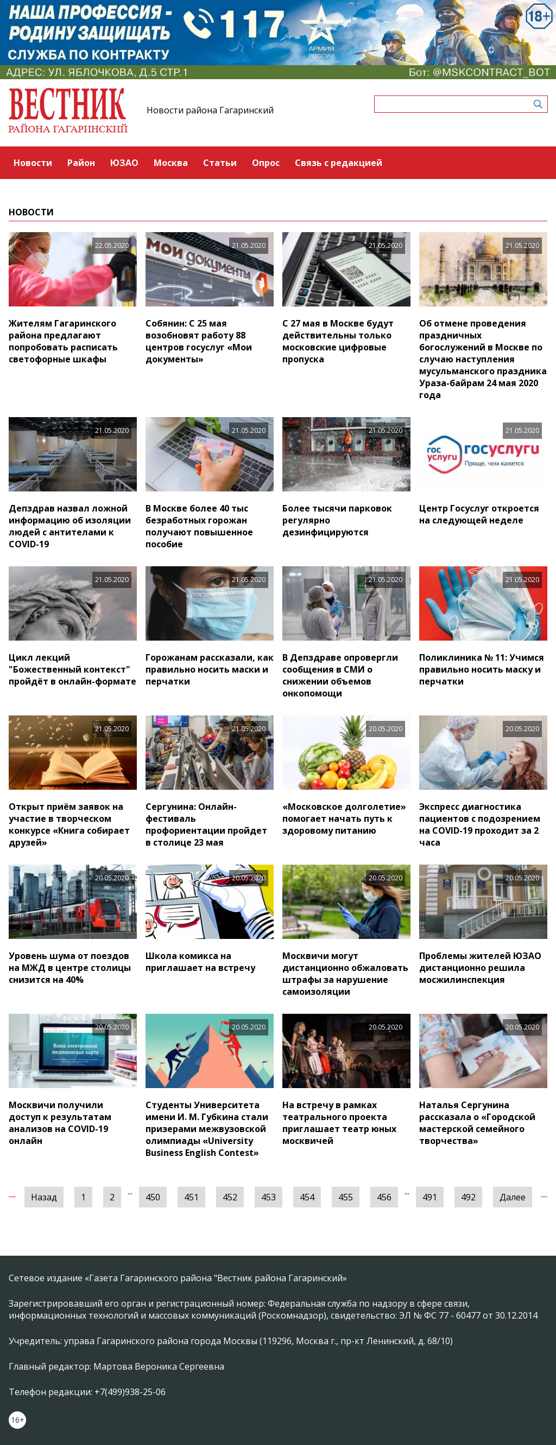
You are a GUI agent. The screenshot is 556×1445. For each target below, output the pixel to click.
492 (468, 1197)
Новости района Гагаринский (210, 110)
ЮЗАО (124, 163)
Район (81, 163)
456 (384, 1197)
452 (230, 1197)
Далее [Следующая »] (513, 1197)
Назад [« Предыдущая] (44, 1197)
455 (345, 1197)
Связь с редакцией (338, 163)
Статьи (220, 163)
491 (429, 1197)
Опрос (266, 163)
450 (153, 1197)
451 (191, 1197)
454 (307, 1197)
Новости (33, 163)
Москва (171, 163)
